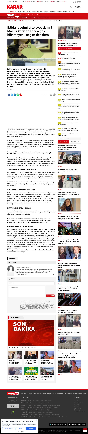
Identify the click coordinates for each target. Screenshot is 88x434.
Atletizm (44, 407)
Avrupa (41, 403)
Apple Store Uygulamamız (78, 424)
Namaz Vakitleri (78, 403)
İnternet (35, 412)
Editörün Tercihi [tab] (75, 142)
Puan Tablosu (77, 405)
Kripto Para (35, 11)
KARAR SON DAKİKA (13, 406)
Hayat (46, 11)
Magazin (33, 410)
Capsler (36, 417)
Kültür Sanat (43, 410)
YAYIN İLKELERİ (40, 393)
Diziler (28, 410)
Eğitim (21, 15)
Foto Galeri (24, 417)
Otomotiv (39, 405)
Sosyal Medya (41, 412)
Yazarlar (18, 11)
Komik (45, 414)
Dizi (37, 414)
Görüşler (59, 11)
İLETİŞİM (30, 393)
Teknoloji (24, 412)
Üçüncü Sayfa (28, 15)
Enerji (44, 405)
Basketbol (32, 407)
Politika (17, 15)
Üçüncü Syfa (35, 400)
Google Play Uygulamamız (59, 424)
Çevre (38, 15)
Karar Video (52, 11)
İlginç (48, 414)
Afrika (48, 403)
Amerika (36, 403)
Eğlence (49, 410)
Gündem (33, 414)
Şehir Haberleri (78, 409)
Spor (41, 11)
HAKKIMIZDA (24, 393)
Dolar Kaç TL (77, 407)
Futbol (27, 407)
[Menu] (73, 11)
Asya (45, 403)
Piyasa (30, 405)
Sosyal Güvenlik (50, 405)
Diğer (56, 407)
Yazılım (48, 412)
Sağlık (37, 410)
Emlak (34, 405)
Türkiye (34, 15)
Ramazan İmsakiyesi (79, 411)
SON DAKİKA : (11, 18)
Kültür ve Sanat (52, 417)
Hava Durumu (77, 401)
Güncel (12, 11)
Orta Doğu (30, 403)
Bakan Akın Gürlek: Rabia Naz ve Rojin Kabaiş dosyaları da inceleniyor (32, 18)
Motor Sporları (51, 407)
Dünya (23, 11)
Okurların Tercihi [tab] (63, 142)
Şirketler (57, 405)
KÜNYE (34, 393)
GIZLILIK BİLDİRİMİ (59, 393)
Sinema (41, 414)
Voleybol (38, 407)
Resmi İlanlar (67, 11)
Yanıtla (18, 274)
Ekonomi (28, 11)
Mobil (30, 412)
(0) (23, 274)
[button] (42, 95)
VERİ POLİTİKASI (68, 393)
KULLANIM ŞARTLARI (49, 393)
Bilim (51, 412)
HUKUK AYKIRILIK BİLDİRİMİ (79, 393)
